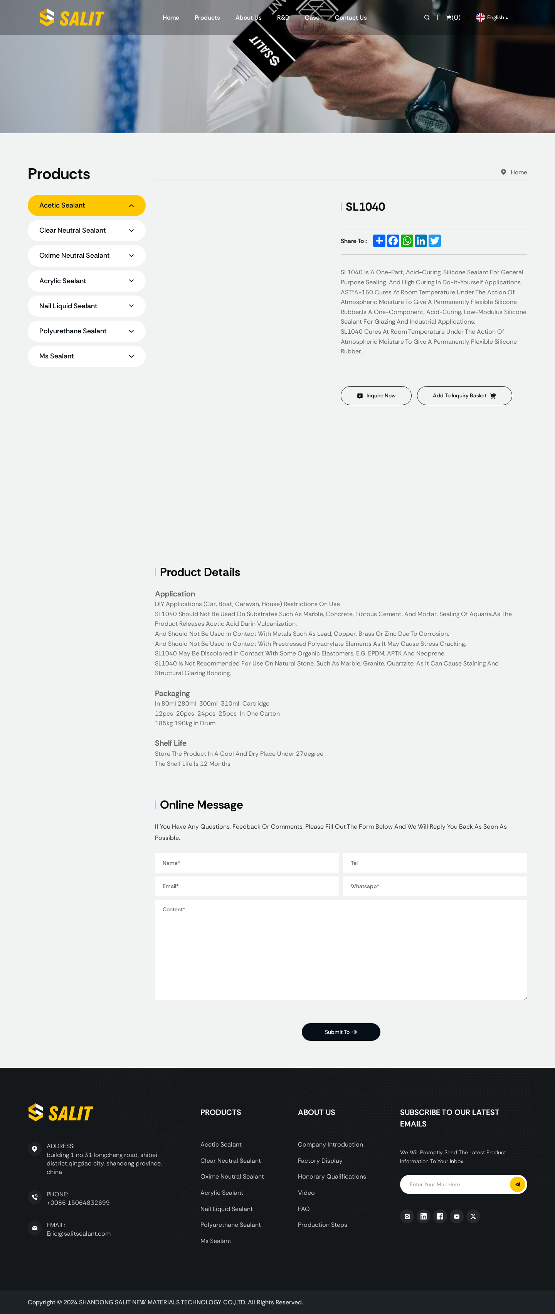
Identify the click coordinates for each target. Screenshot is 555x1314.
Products (207, 17)
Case (312, 17)
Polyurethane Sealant (230, 1225)
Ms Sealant (215, 1241)
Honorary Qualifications (332, 1176)
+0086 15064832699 (78, 1203)
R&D (283, 17)
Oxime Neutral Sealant (232, 1176)
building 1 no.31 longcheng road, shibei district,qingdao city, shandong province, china (104, 1163)
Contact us (351, 17)
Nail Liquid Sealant (226, 1209)
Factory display (320, 1161)
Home (171, 17)
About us (248, 17)
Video (306, 1193)
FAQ (304, 1209)
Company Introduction (330, 1144)
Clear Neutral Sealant (230, 1161)
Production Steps (322, 1225)
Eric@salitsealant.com (79, 1234)
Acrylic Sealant (221, 1193)
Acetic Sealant (221, 1144)
